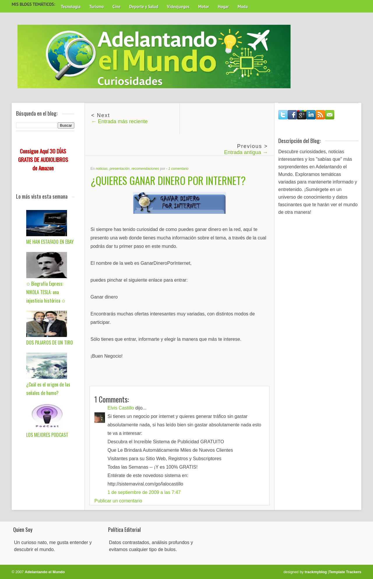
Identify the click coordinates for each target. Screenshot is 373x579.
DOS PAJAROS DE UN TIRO (49, 342)
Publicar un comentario (118, 500)
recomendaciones (145, 169)
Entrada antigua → (246, 152)
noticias (102, 169)
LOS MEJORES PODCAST (47, 434)
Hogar (223, 6)
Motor (203, 6)
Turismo (96, 6)
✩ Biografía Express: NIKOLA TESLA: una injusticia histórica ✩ (45, 292)
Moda (242, 6)
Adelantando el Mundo (45, 572)
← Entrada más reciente (119, 121)
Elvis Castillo (121, 407)
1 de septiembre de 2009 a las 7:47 (144, 492)
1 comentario (178, 169)
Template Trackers (345, 572)
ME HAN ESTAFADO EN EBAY (50, 241)
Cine (116, 6)
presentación (120, 169)
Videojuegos (178, 6)
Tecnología (70, 6)
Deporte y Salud (144, 6)
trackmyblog (316, 572)
